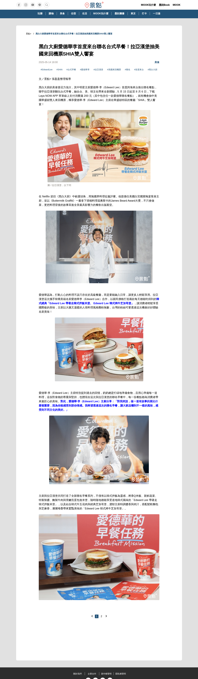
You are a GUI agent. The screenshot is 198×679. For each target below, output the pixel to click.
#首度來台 (139, 69)
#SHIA (59, 69)
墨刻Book (164, 4)
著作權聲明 (106, 674)
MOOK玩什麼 (148, 4)
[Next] (106, 616)
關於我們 (77, 674)
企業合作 (92, 674)
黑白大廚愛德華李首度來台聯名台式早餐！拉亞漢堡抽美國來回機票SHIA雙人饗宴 (74, 33)
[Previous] (92, 616)
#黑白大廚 (152, 69)
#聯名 (127, 69)
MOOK (176, 4)
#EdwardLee (47, 69)
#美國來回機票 (114, 69)
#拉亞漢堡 (98, 69)
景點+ (28, 33)
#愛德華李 (85, 69)
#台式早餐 (71, 69)
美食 (157, 62)
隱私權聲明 (120, 674)
